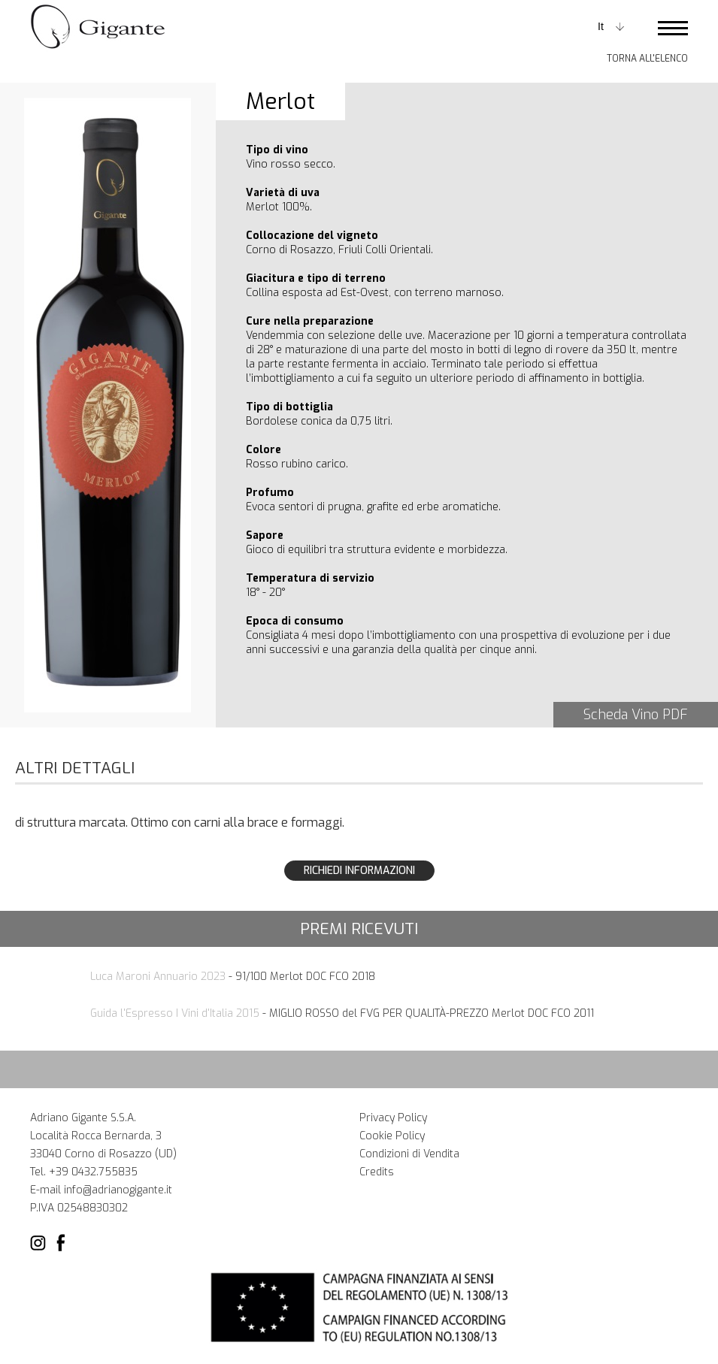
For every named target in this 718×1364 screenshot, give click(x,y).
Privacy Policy (393, 1118)
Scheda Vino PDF (635, 715)
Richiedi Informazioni (359, 870)
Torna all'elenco (647, 59)
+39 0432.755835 (93, 1172)
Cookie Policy (392, 1136)
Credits (376, 1172)
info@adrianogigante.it (118, 1190)
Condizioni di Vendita (409, 1154)
